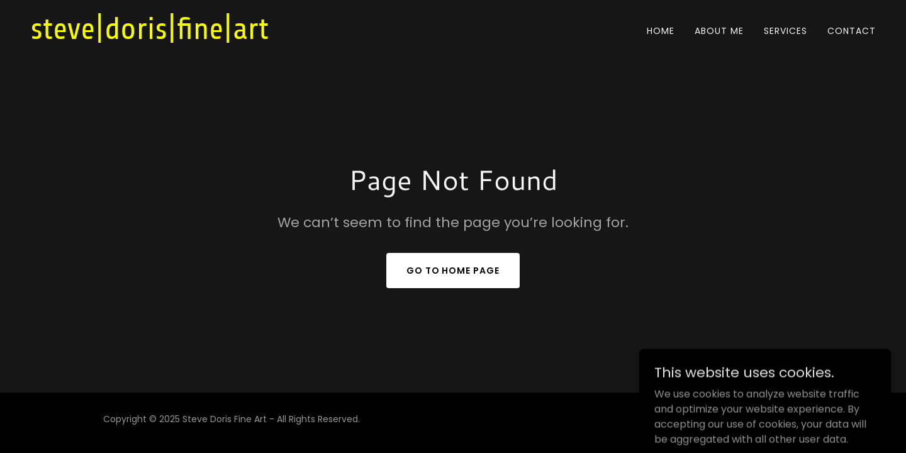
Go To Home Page (453, 270)
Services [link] (785, 31)
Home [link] (660, 31)
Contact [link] (851, 31)
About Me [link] (719, 31)
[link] (178, 35)
